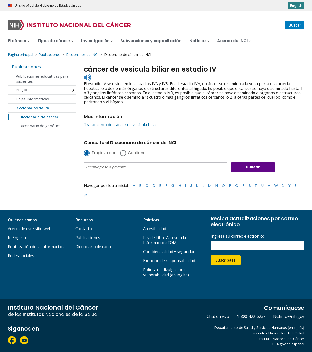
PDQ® (21, 89)
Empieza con (104, 153)
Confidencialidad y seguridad (169, 251)
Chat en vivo (218, 316)
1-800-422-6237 (251, 316)
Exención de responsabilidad (169, 260)
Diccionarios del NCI (33, 107)
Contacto (83, 228)
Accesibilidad (154, 228)
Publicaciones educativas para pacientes (42, 78)
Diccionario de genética (40, 125)
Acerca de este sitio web (29, 228)
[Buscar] (294, 25)
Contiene (137, 153)
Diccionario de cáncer (39, 116)
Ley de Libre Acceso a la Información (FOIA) (164, 240)
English (296, 5)
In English (17, 237)
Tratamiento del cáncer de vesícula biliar (120, 124)
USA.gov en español (288, 344)
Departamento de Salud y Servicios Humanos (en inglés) (259, 327)
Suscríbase (225, 260)
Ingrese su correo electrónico (237, 236)
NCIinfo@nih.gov (288, 316)
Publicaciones (26, 67)
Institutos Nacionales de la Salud (278, 333)
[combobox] (258, 25)
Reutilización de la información (36, 246)
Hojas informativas (32, 98)
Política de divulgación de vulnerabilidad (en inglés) (166, 272)
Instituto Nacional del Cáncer (281, 338)
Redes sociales (21, 255)
